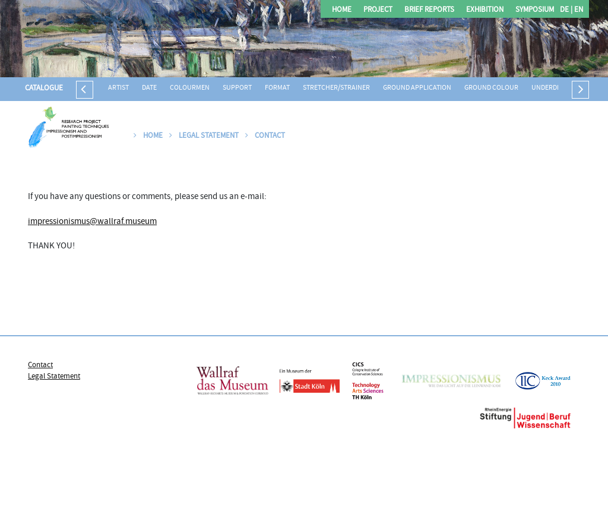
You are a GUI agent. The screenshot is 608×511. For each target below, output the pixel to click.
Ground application (417, 88)
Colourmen (190, 88)
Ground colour (491, 88)
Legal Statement (204, 136)
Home (342, 10)
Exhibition (485, 10)
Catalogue (44, 88)
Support (237, 88)
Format (277, 88)
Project (377, 10)
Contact (265, 136)
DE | (566, 10)
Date (149, 88)
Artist (118, 88)
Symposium (534, 10)
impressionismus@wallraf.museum (92, 222)
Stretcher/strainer (336, 88)
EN (577, 10)
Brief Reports (429, 10)
